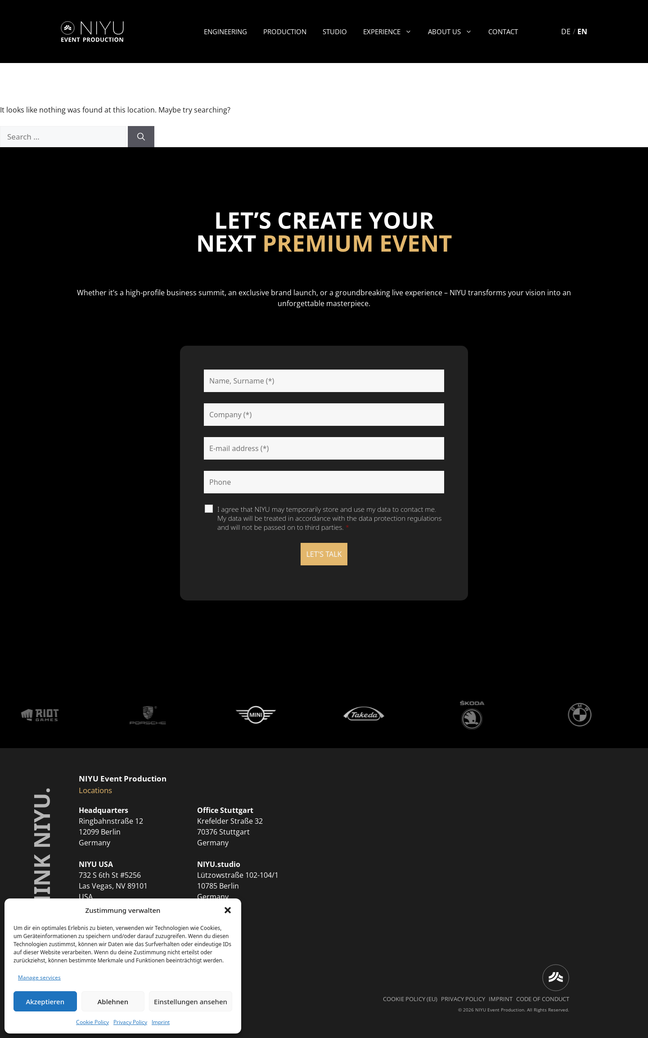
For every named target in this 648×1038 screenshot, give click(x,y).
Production (284, 31)
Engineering (225, 31)
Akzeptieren (45, 1001)
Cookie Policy (92, 1022)
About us (454, 31)
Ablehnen (113, 1001)
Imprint (161, 1022)
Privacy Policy (130, 1022)
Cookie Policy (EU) (410, 999)
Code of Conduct (542, 999)
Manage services (39, 977)
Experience (391, 31)
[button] (227, 910)
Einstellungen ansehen (190, 1001)
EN (582, 31)
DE (566, 31)
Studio (335, 31)
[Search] (141, 137)
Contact (503, 31)
